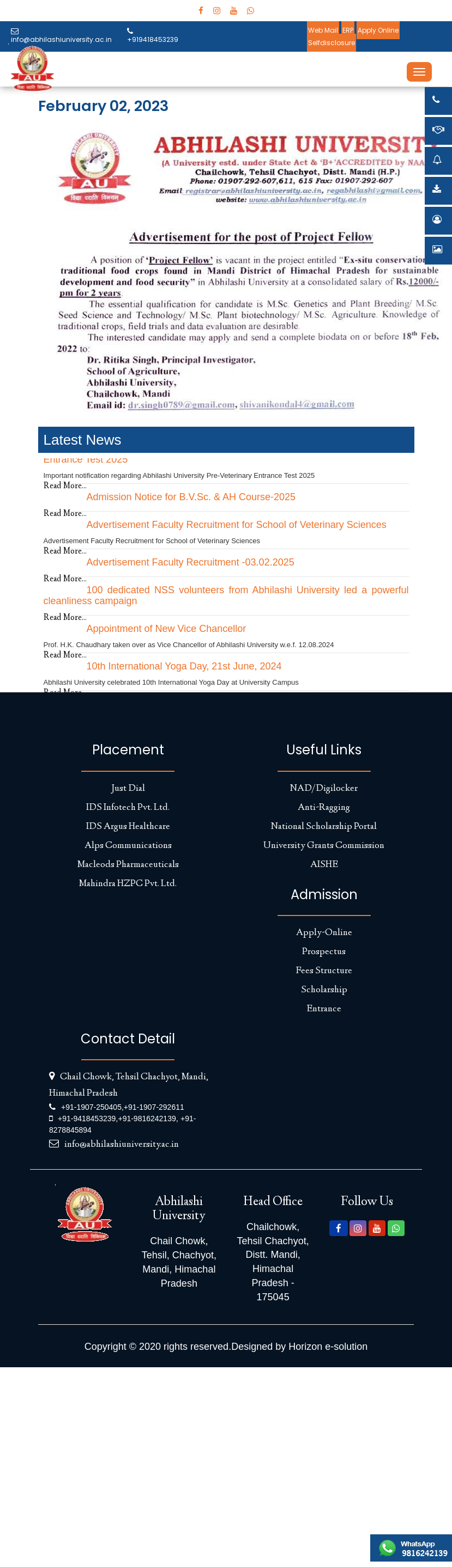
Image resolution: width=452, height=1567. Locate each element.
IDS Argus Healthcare (128, 826)
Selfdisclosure (331, 42)
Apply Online (378, 30)
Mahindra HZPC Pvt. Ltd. (128, 883)
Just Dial (128, 788)
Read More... (65, 486)
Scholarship (324, 990)
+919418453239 (152, 35)
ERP (347, 30)
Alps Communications (128, 845)
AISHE (324, 864)
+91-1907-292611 (154, 1107)
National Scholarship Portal (324, 826)
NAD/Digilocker (324, 788)
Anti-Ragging (324, 807)
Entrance (323, 1009)
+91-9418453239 (87, 1118)
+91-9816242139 (147, 1118)
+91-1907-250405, (92, 1107)
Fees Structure (324, 971)
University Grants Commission (323, 845)
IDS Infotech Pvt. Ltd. (128, 807)
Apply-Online (324, 932)
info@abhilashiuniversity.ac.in (61, 35)
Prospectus (324, 951)
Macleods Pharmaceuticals (128, 864)
